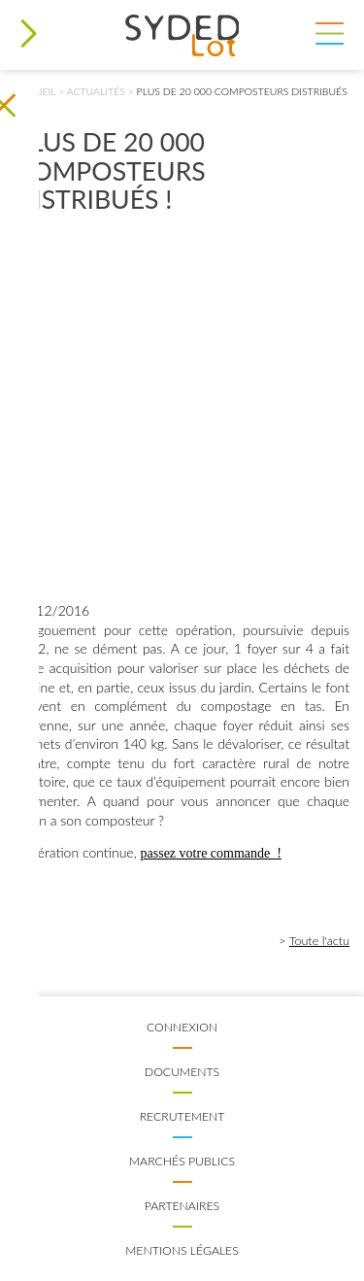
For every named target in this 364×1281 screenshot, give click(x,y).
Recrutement (182, 1116)
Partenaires (182, 1205)
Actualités (96, 91)
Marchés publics (182, 1161)
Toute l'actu (319, 940)
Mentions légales (182, 1250)
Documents (182, 1071)
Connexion (182, 1027)
